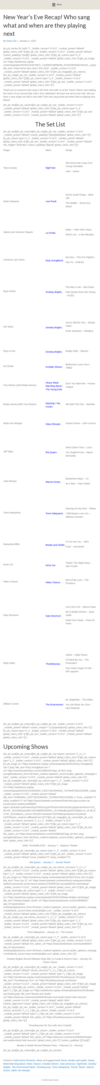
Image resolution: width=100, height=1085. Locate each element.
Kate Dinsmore (53, 616)
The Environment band (23, 1067)
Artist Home (61, 1060)
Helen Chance (53, 582)
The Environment (54, 704)
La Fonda (50, 233)
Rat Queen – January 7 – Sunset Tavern (50, 862)
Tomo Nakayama (54, 513)
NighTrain (50, 168)
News (39, 1060)
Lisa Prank (51, 201)
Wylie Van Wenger (20, 1070)
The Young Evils (54, 389)
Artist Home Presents (24, 1060)
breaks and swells (77, 1060)
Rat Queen (51, 452)
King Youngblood (54, 260)
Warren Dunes (53, 482)
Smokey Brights (54, 292)
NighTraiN (82, 1063)
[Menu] (57, 5)
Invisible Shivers (54, 367)
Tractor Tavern (78, 1067)
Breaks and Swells (55, 545)
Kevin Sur (51, 565)
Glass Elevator (53, 424)
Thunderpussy (53, 664)
